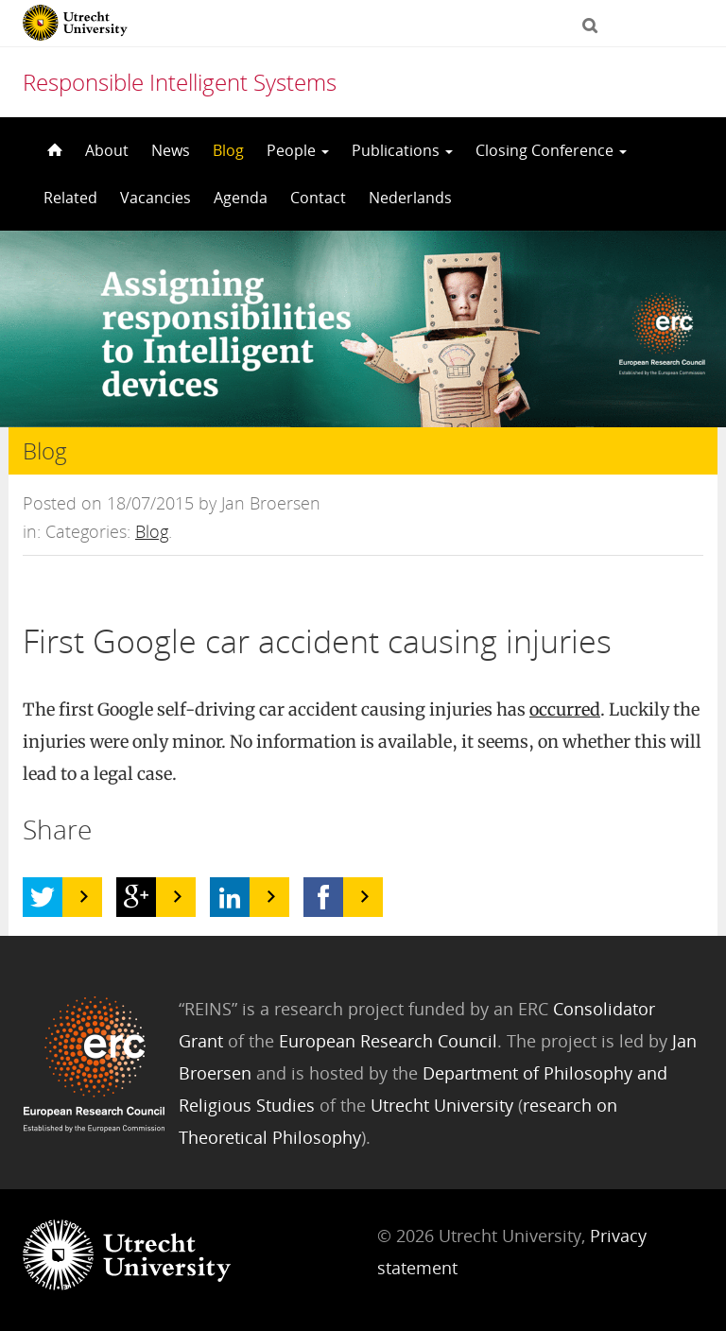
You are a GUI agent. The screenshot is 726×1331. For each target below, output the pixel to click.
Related (70, 197)
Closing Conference (551, 150)
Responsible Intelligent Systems (180, 81)
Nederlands (410, 197)
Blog (228, 150)
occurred (564, 709)
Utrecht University (442, 1105)
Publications (402, 150)
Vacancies (155, 197)
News (170, 150)
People (298, 150)
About (107, 150)
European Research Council (388, 1040)
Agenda (241, 197)
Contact (318, 197)
